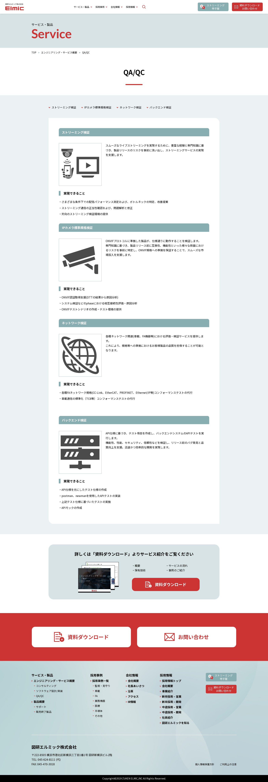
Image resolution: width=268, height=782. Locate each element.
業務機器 (100, 700)
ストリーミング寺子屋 (215, 7)
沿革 (130, 691)
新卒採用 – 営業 (171, 696)
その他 (98, 714)
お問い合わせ (193, 637)
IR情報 (132, 702)
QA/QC (39, 695)
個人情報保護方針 (204, 764)
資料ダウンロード (170, 584)
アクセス (133, 696)
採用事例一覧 (101, 681)
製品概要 (39, 701)
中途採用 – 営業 (171, 707)
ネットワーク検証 (131, 107)
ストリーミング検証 (64, 107)
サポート (41, 706)
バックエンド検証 (160, 107)
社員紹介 (167, 717)
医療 (97, 705)
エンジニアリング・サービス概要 (59, 52)
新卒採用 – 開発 (171, 702)
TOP (33, 52)
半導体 (98, 709)
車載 (97, 690)
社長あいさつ (136, 686)
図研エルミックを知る (175, 723)
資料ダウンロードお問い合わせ (249, 7)
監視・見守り (102, 685)
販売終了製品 (43, 710)
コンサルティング (45, 685)
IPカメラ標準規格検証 (97, 107)
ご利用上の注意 (228, 764)
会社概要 (133, 681)
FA (96, 695)
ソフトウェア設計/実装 (48, 690)
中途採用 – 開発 (171, 712)
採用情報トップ (171, 681)
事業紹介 (167, 691)
